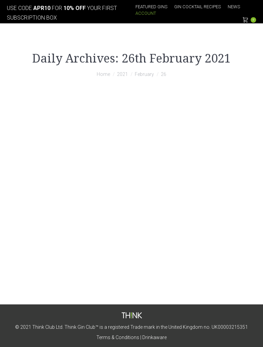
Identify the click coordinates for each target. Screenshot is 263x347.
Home (103, 74)
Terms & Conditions (117, 337)
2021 (122, 74)
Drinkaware (154, 337)
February (144, 74)
